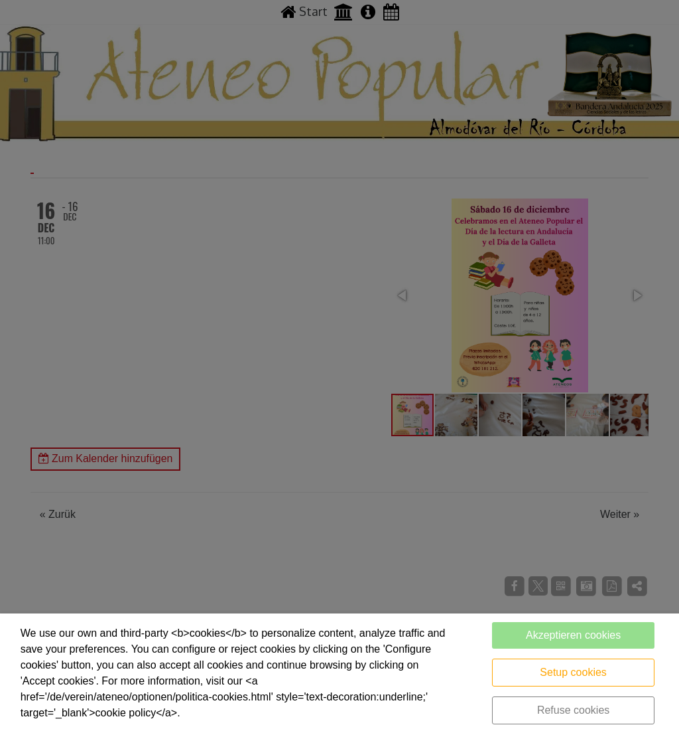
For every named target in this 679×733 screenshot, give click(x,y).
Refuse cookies (573, 710)
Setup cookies (573, 672)
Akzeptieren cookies (573, 635)
